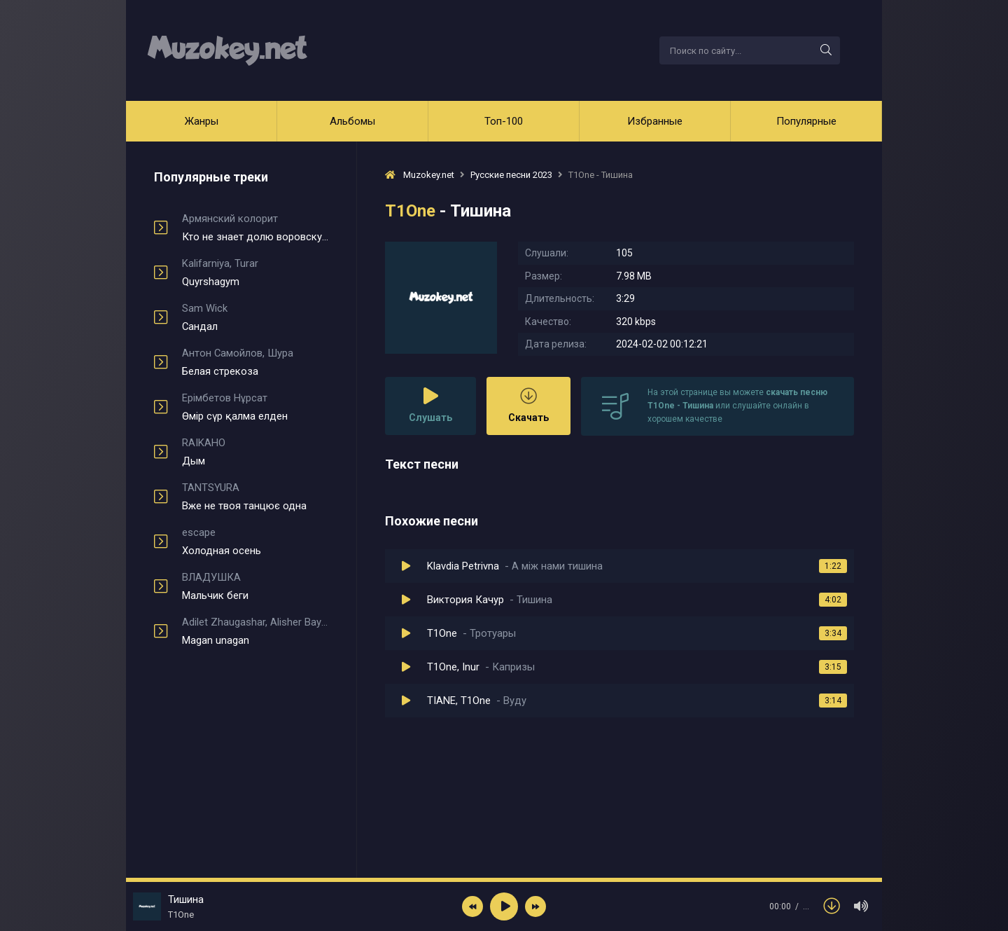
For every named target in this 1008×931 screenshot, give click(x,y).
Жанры (201, 121)
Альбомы (352, 121)
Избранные (654, 121)
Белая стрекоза (255, 362)
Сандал (255, 317)
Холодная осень (255, 541)
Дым (255, 451)
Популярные (806, 121)
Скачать (528, 405)
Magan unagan (255, 631)
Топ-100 (503, 121)
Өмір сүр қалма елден (255, 407)
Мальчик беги (255, 586)
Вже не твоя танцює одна (255, 496)
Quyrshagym (255, 272)
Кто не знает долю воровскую (255, 227)
